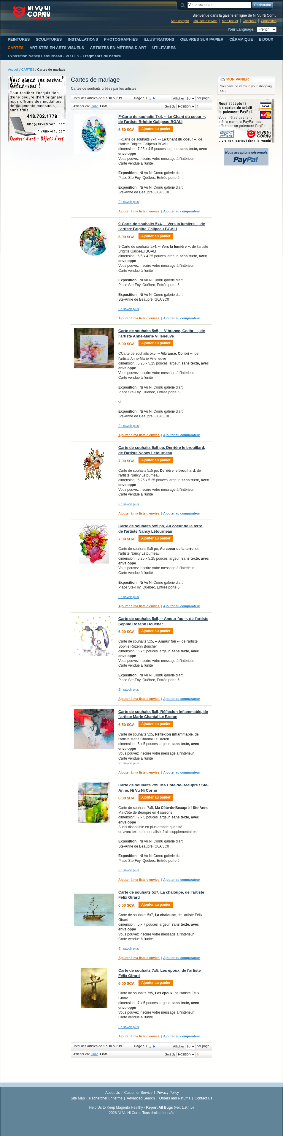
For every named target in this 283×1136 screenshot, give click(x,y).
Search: (183, 5)
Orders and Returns (174, 1098)
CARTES (27, 69)
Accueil (13, 69)
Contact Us (203, 1098)
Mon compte (180, 21)
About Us (112, 1093)
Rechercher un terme (106, 1098)
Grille (94, 106)
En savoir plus (128, 201)
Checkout (249, 21)
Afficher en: (81, 106)
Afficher (178, 98)
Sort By (170, 106)
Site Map (78, 1098)
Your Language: (241, 29)
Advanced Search (141, 1098)
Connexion (268, 21)
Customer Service (138, 1093)
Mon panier (230, 21)
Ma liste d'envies (205, 21)
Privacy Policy (168, 1093)
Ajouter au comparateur (181, 211)
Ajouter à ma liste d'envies (139, 211)
